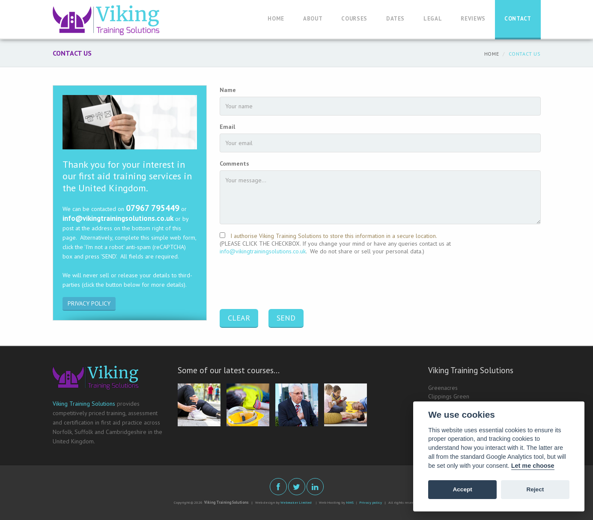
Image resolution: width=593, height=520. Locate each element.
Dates (395, 18)
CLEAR (239, 318)
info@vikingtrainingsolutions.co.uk (263, 251)
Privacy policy (370, 502)
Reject (535, 489)
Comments (234, 163)
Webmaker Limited (296, 502)
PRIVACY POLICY (89, 303)
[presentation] (285, 283)
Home (276, 18)
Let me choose (532, 465)
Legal (432, 18)
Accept (462, 489)
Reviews (473, 18)
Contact (517, 18)
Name (228, 90)
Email (227, 127)
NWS (350, 502)
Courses (354, 18)
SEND (286, 318)
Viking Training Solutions (84, 403)
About (312, 18)
